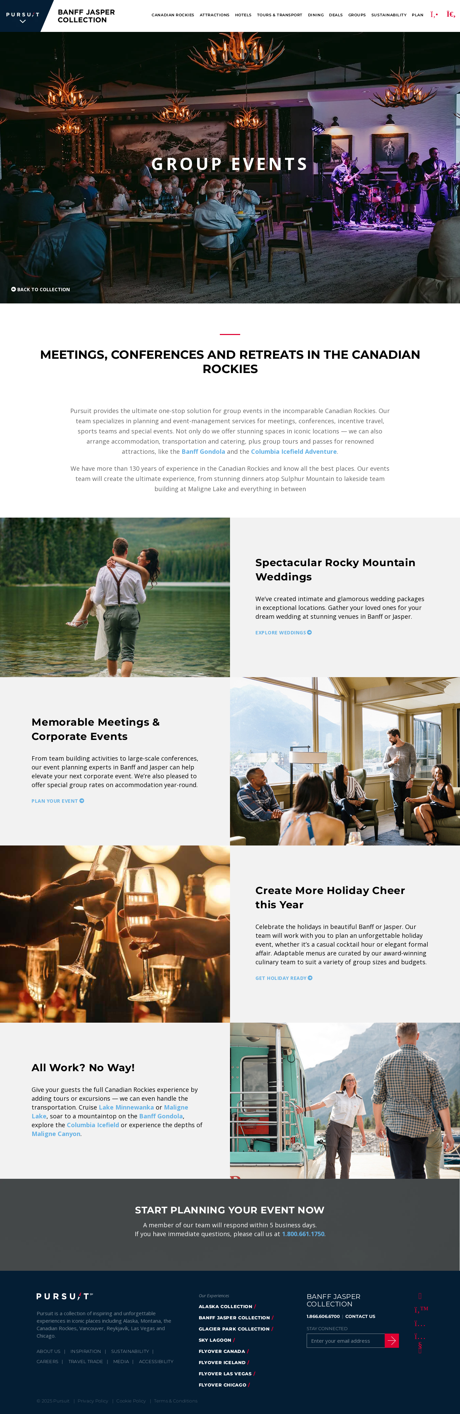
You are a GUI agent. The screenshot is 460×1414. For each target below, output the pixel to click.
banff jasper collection (234, 1317)
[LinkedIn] (419, 1349)
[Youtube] (419, 1336)
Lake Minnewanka (126, 1107)
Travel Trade (86, 1361)
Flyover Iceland (222, 1362)
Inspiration (86, 1351)
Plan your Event (55, 800)
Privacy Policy (93, 1400)
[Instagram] (419, 1322)
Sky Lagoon (215, 1340)
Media (121, 1361)
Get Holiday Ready (281, 978)
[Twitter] (419, 1309)
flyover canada (222, 1351)
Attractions (215, 15)
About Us (49, 1351)
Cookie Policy (131, 1400)
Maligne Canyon (56, 1134)
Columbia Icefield (93, 1125)
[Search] (451, 16)
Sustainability (388, 15)
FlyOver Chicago (223, 1385)
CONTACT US (360, 1316)
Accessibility (156, 1361)
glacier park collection (234, 1329)
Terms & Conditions (175, 1400)
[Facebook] (419, 1295)
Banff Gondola (203, 451)
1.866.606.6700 (323, 1316)
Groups (357, 15)
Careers (47, 1361)
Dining (316, 15)
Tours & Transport (280, 15)
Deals (336, 15)
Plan (417, 15)
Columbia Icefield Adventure (294, 451)
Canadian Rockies (173, 15)
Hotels (243, 15)
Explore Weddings (280, 632)
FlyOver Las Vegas (225, 1373)
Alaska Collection (225, 1306)
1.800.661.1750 (303, 1234)
